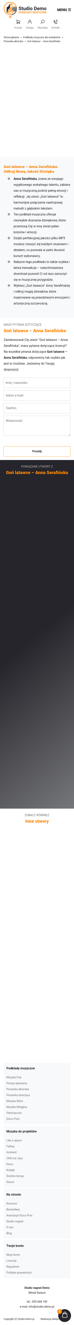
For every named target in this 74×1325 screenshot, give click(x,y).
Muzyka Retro (14, 1101)
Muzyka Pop (13, 1077)
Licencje (11, 1260)
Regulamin (12, 1266)
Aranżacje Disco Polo (19, 1215)
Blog (9, 1233)
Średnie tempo (15, 1176)
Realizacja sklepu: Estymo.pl (55, 1319)
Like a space (14, 1140)
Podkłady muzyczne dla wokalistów (41, 37)
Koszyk (18, 24)
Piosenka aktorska (13, 41)
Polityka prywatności (19, 1272)
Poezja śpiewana (16, 1083)
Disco (9, 1164)
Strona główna (11, 37)
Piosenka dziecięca (18, 1095)
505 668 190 (39, 1301)
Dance (10, 1182)
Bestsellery (13, 1209)
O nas (9, 1227)
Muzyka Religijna (16, 1107)
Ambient (11, 1152)
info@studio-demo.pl (41, 1306)
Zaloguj (30, 24)
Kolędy (10, 1170)
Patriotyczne (14, 1112)
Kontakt (56, 24)
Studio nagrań (14, 1221)
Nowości (11, 1203)
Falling (10, 1146)
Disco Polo (13, 1118)
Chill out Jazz (14, 1158)
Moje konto (13, 1254)
